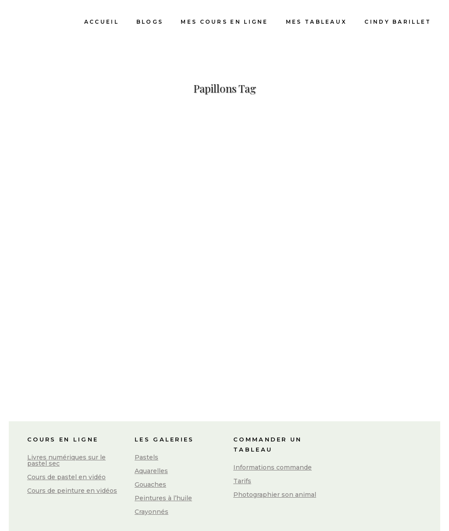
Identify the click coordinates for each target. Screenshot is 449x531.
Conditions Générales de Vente (364, 515)
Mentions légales (225, 517)
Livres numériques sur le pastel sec (66, 429)
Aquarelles (151, 439)
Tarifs (242, 449)
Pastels (146, 426)
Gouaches (150, 453)
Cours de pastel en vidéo (66, 445)
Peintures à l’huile (163, 466)
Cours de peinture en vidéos (72, 459)
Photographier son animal (274, 463)
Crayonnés (151, 480)
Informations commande (272, 436)
